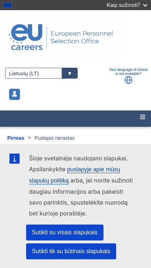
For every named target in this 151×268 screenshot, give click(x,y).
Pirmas (15, 138)
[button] (128, 80)
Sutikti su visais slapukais (65, 232)
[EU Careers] (75, 37)
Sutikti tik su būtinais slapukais (71, 251)
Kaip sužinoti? (127, 5)
